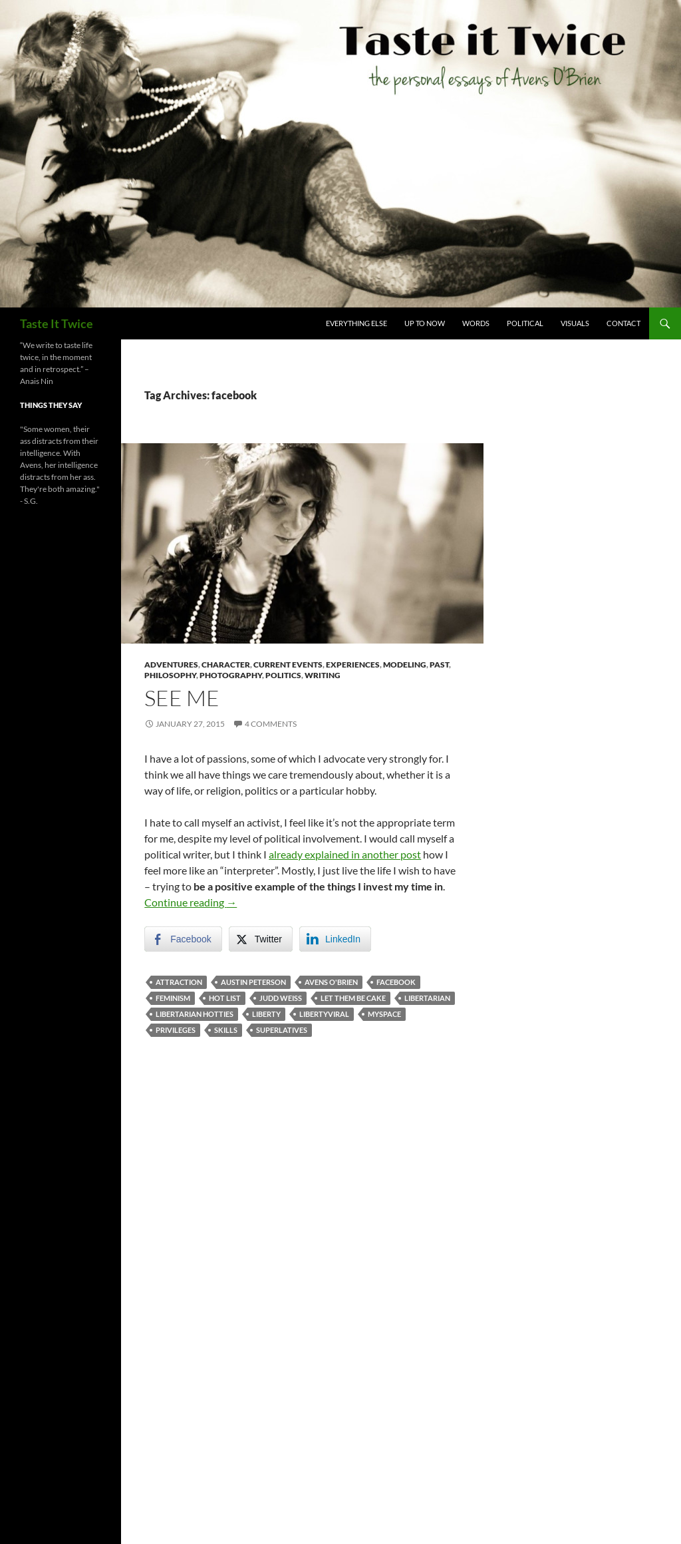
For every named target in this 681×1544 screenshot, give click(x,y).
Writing (322, 675)
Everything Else (356, 323)
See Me (181, 697)
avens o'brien (331, 982)
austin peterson (253, 982)
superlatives (281, 1030)
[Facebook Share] (182, 939)
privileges (176, 1030)
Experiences (353, 665)
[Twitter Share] (261, 939)
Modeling (404, 665)
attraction (179, 982)
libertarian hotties (194, 1014)
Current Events (288, 665)
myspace (384, 1014)
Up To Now (424, 323)
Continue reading (190, 902)
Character (226, 665)
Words (475, 323)
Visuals (575, 323)
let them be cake (353, 998)
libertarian (427, 998)
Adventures (171, 665)
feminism (173, 998)
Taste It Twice (56, 323)
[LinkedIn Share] (335, 939)
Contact (623, 323)
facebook (396, 982)
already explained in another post (345, 854)
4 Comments (271, 724)
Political (525, 323)
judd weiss (280, 998)
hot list (225, 998)
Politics (283, 675)
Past (439, 665)
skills (225, 1030)
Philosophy (170, 675)
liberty (266, 1014)
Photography (231, 675)
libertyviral (324, 1014)
